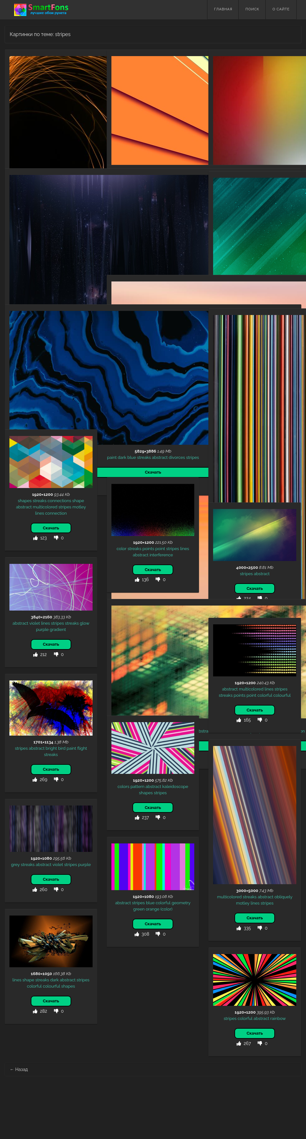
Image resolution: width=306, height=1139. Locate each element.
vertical (285, 126)
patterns (124, 664)
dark (41, 260)
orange (152, 908)
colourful (282, 695)
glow (29, 124)
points (148, 548)
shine (52, 260)
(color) (166, 908)
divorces (82, 378)
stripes (68, 124)
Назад (19, 1069)
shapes (25, 500)
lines (56, 124)
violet (34, 623)
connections (59, 500)
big (273, 126)
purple (42, 629)
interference (161, 554)
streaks (82, 124)
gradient (124, 426)
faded (264, 126)
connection (56, 513)
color (121, 548)
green (139, 908)
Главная (223, 9)
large (253, 120)
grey (15, 864)
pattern (138, 786)
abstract (43, 124)
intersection (154, 671)
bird (62, 748)
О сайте (281, 9)
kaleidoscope (175, 786)
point (160, 548)
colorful (171, 230)
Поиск (252, 9)
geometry (139, 230)
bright (51, 748)
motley (280, 120)
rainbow (278, 1018)
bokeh (156, 230)
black (18, 124)
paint (17, 378)
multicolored (234, 120)
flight (82, 748)
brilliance (67, 260)
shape (78, 500)
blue (36, 378)
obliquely (283, 896)
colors (123, 786)
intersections (179, 671)
